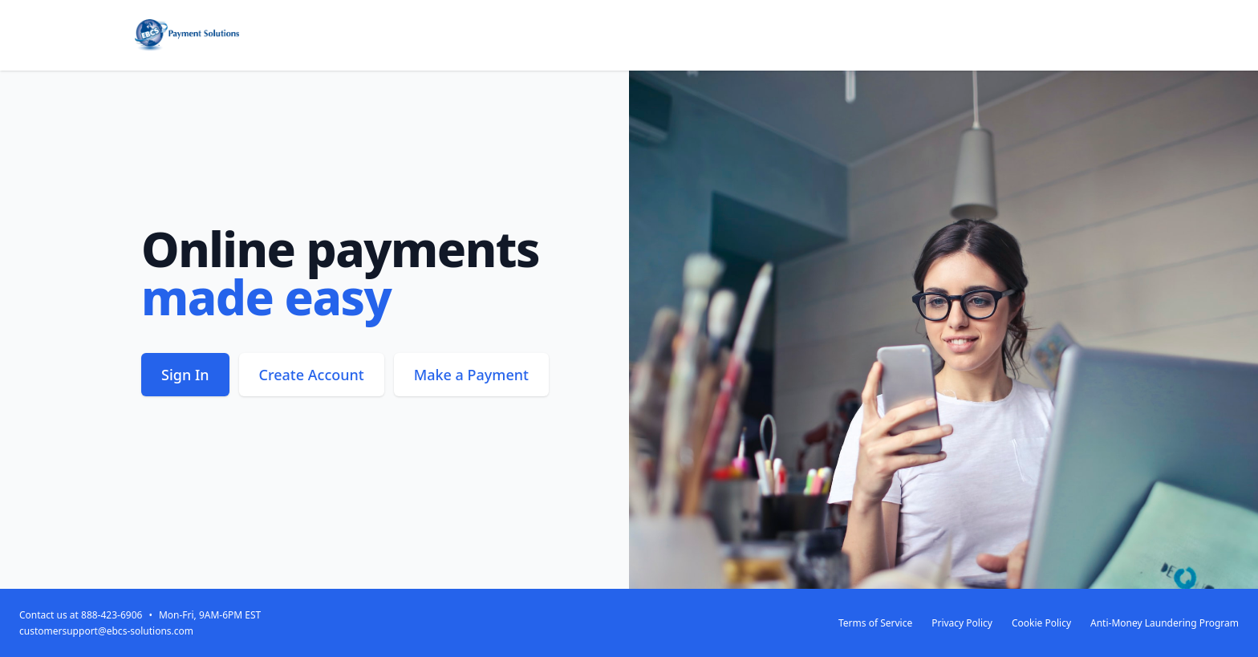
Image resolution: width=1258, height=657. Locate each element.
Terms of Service (875, 623)
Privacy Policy (961, 623)
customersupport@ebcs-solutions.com (106, 631)
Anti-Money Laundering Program (1164, 623)
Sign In (185, 374)
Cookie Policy (1041, 623)
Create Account (311, 374)
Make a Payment (471, 374)
